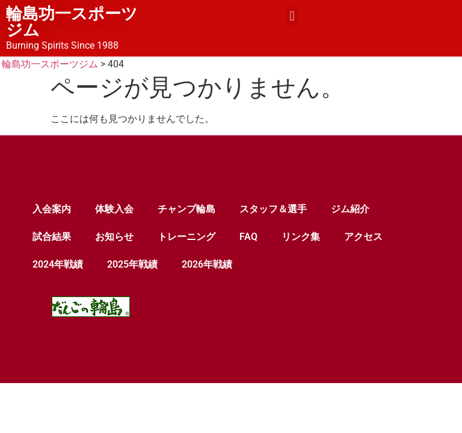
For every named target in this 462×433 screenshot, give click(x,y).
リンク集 (301, 236)
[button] (292, 16)
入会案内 (51, 209)
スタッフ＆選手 (273, 209)
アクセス (363, 236)
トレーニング (186, 236)
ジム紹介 (350, 209)
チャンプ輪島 (186, 209)
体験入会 (114, 209)
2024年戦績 (57, 264)
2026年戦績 (207, 264)
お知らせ (114, 236)
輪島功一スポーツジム (72, 22)
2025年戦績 (132, 264)
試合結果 (51, 236)
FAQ (248, 236)
